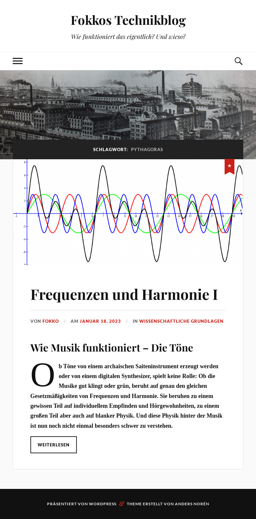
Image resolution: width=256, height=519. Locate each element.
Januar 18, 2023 (100, 321)
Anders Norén (192, 503)
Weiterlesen (54, 444)
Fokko (51, 321)
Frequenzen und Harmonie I (124, 293)
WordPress (102, 503)
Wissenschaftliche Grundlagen (181, 321)
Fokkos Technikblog (128, 19)
